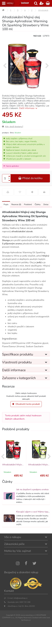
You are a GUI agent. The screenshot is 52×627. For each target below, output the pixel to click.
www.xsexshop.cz (28, 615)
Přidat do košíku (30, 178)
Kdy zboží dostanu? (12, 126)
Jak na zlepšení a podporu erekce (32, 489)
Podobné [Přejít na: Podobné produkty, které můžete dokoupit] (28, 204)
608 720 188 (25, 602)
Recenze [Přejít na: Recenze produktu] (16, 204)
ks (9, 178)
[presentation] (4, 66)
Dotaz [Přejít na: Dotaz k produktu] (45, 204)
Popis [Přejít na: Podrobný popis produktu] (6, 204)
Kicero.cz (27, 620)
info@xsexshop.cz (20, 598)
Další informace (28, 108)
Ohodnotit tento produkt (26, 404)
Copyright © (10, 615)
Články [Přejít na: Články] (37, 204)
